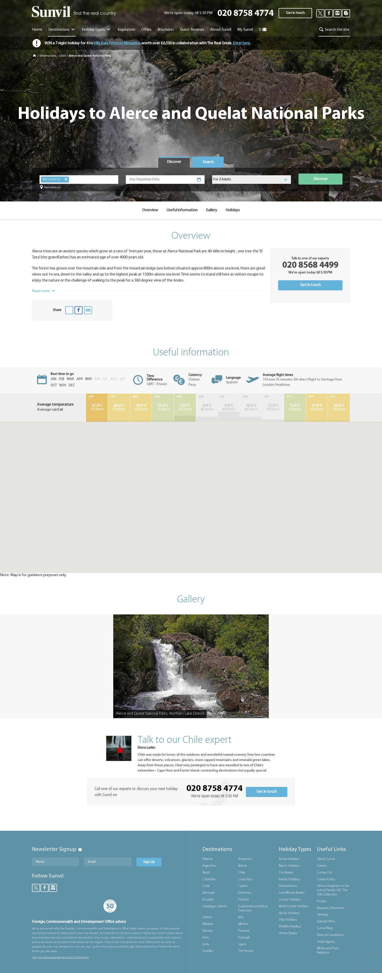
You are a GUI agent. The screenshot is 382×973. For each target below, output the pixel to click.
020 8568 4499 (310, 265)
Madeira (207, 924)
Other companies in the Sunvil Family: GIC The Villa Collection (333, 890)
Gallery (211, 210)
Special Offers (326, 921)
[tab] (174, 162)
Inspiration (126, 30)
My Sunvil (245, 30)
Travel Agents (326, 942)
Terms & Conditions (330, 935)
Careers (322, 866)
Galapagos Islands (214, 906)
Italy (241, 917)
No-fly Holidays (289, 913)
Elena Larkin (146, 748)
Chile (62, 55)
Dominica (244, 893)
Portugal (244, 938)
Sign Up (149, 862)
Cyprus (243, 886)
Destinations (62, 30)
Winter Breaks (288, 933)
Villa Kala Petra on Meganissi (116, 43)
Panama (243, 931)
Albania (207, 859)
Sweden (207, 951)
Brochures (166, 30)
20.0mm (273, 407)
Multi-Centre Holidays (294, 906)
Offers (146, 30)
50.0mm (185, 407)
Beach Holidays (289, 866)
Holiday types (96, 30)
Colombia (208, 879)
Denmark (208, 893)
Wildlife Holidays (290, 926)
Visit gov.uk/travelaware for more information (60, 957)
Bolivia (242, 866)
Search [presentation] (208, 162)
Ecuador (208, 899)
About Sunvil (326, 859)
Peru (205, 938)
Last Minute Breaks (292, 893)
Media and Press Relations (328, 951)
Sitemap (322, 915)
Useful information (182, 210)
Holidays (232, 210)
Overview (150, 210)
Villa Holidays (288, 920)
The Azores (246, 951)
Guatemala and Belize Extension (253, 909)
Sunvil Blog (324, 928)
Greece (207, 917)
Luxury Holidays (290, 899)
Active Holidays (289, 859)
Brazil (206, 873)
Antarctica (245, 859)
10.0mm (97, 407)
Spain (242, 944)
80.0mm (229, 407)
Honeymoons (288, 886)
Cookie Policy (326, 879)
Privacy (322, 901)
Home (37, 30)
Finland (243, 899)
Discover (320, 179)
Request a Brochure (330, 908)
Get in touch (295, 13)
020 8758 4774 (245, 13)
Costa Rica (245, 879)
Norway (207, 931)
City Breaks (286, 873)
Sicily (205, 944)
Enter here (241, 43)
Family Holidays (289, 879)
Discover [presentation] (174, 162)
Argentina (209, 866)
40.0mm (207, 407)
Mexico (243, 924)
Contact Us (324, 873)
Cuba (206, 886)
